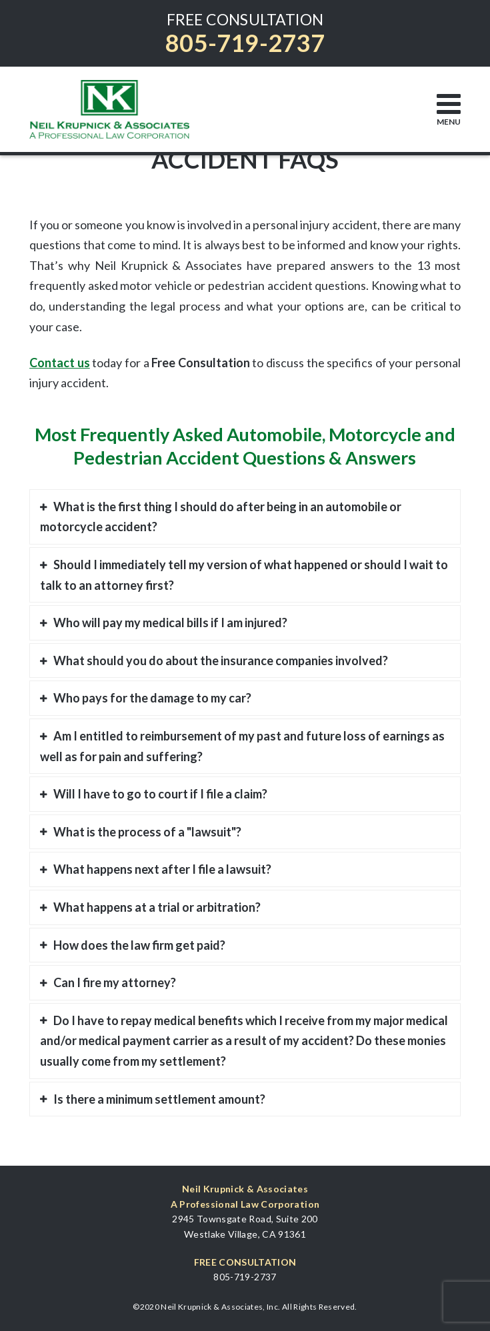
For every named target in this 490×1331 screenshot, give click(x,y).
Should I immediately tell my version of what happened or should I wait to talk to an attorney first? (244, 575)
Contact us (59, 362)
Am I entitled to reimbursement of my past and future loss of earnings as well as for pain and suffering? (242, 746)
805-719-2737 (245, 42)
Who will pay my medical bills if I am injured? (170, 622)
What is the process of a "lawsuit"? (147, 831)
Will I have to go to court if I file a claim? (160, 793)
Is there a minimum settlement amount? (159, 1099)
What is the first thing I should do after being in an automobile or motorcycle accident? (220, 517)
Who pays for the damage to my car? (152, 697)
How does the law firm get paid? (139, 945)
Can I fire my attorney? (114, 982)
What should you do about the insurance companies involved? (220, 660)
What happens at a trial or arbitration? (157, 907)
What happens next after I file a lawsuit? (162, 869)
